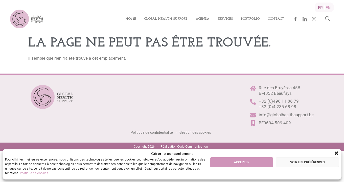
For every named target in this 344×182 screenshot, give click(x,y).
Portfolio (250, 18)
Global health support (166, 18)
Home (130, 18)
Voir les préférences (307, 162)
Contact (276, 18)
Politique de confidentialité (152, 132)
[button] (336, 153)
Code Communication (192, 146)
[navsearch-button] (328, 19)
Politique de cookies (34, 173)
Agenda (203, 18)
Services (225, 18)
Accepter (241, 162)
